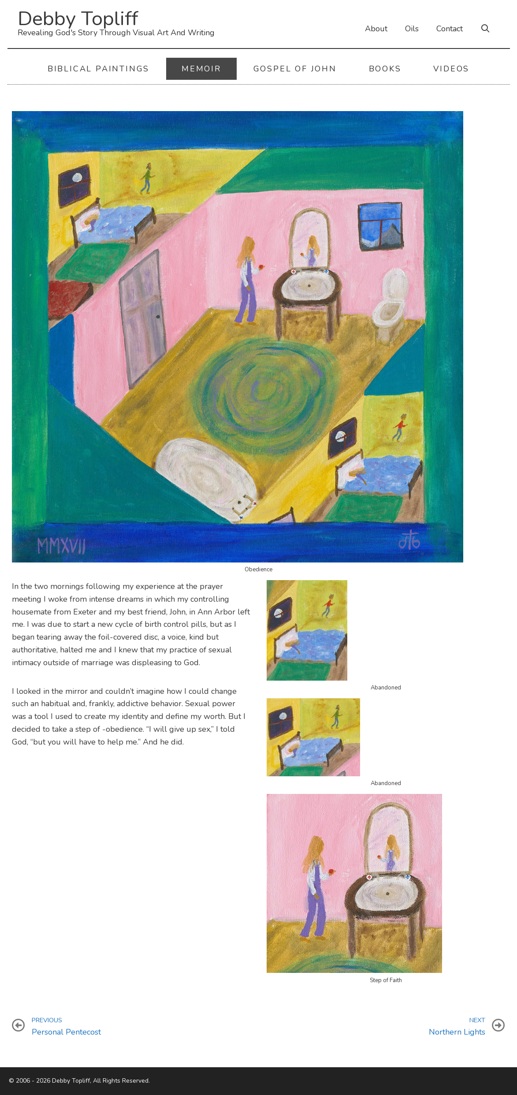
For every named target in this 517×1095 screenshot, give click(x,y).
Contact (449, 28)
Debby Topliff (78, 18)
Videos (451, 68)
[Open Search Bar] (485, 28)
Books (385, 68)
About (376, 28)
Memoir (201, 68)
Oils (412, 28)
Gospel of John (295, 68)
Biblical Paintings (98, 68)
